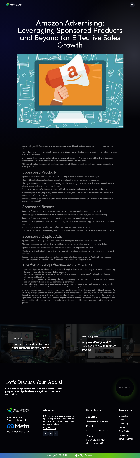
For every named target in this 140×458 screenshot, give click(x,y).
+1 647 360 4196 (97, 440)
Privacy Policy (124, 434)
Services (122, 427)
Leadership (123, 423)
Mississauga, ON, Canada (97, 421)
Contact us (123, 415)
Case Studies (124, 431)
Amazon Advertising (59, 158)
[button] (49, 428)
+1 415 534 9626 (97, 442)
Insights (122, 419)
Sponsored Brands (35, 213)
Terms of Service (126, 438)
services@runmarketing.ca (97, 430)
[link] (13, 5)
